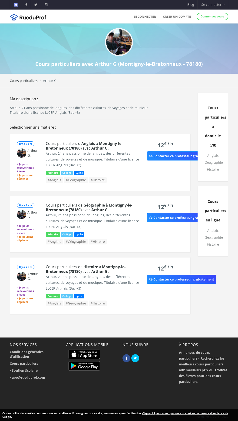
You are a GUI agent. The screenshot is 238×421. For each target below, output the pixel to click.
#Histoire (98, 180)
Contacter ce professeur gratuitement (181, 156)
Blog (190, 4)
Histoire (213, 169)
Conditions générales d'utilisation (26, 354)
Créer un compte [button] (177, 16)
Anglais (213, 155)
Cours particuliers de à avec (89, 207)
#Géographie (76, 180)
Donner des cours (212, 16)
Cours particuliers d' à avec (84, 146)
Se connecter (145, 16)
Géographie (214, 162)
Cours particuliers (24, 80)
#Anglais (54, 180)
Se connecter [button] (213, 4)
